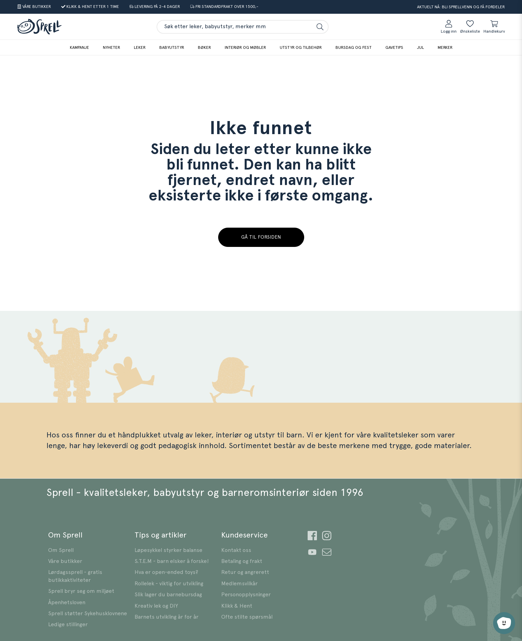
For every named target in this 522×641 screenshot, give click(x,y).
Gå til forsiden (261, 237)
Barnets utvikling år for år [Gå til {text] (167, 617)
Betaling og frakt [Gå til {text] (241, 561)
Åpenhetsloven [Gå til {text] (66, 602)
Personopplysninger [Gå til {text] (246, 594)
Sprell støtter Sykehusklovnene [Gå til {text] (87, 613)
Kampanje (79, 47)
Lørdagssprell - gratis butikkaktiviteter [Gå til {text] (75, 576)
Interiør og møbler (245, 47)
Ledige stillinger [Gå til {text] (68, 624)
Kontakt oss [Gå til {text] (236, 550)
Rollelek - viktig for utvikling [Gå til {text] (169, 583)
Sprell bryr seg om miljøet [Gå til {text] (81, 591)
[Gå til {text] (34, 6)
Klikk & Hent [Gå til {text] (236, 606)
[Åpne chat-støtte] (504, 623)
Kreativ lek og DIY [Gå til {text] (156, 606)
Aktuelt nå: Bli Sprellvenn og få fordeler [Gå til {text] (461, 7)
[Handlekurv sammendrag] (494, 26)
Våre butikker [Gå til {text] (65, 561)
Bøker (204, 47)
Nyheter (111, 47)
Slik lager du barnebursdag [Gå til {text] (168, 594)
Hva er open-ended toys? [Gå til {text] (166, 572)
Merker (445, 47)
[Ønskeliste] (470, 26)
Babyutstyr (171, 47)
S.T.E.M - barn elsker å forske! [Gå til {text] (172, 561)
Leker (140, 47)
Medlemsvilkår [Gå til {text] (239, 583)
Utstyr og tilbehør (301, 47)
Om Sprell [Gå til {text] (61, 550)
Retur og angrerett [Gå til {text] (245, 572)
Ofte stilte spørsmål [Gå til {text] (247, 617)
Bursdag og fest (353, 47)
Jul (420, 47)
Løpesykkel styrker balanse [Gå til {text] (168, 550)
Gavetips (394, 47)
